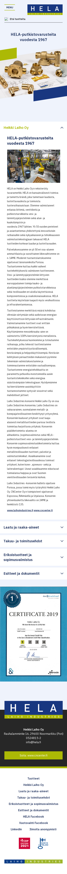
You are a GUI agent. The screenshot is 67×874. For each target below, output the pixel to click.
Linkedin (16, 829)
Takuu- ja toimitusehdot (33, 797)
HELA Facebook (33, 816)
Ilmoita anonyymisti (43, 829)
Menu (9, 7)
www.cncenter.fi (43, 510)
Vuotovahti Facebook (33, 822)
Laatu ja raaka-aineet (34, 791)
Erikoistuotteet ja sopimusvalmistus (33, 803)
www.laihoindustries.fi (20, 510)
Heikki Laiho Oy (33, 784)
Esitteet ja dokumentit (33, 810)
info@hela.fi (33, 742)
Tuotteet (33, 778)
